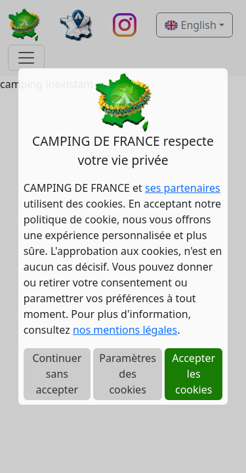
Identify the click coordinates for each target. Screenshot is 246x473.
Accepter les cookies (193, 374)
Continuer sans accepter (56, 374)
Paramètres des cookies (127, 374)
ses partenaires (182, 188)
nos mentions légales (125, 330)
